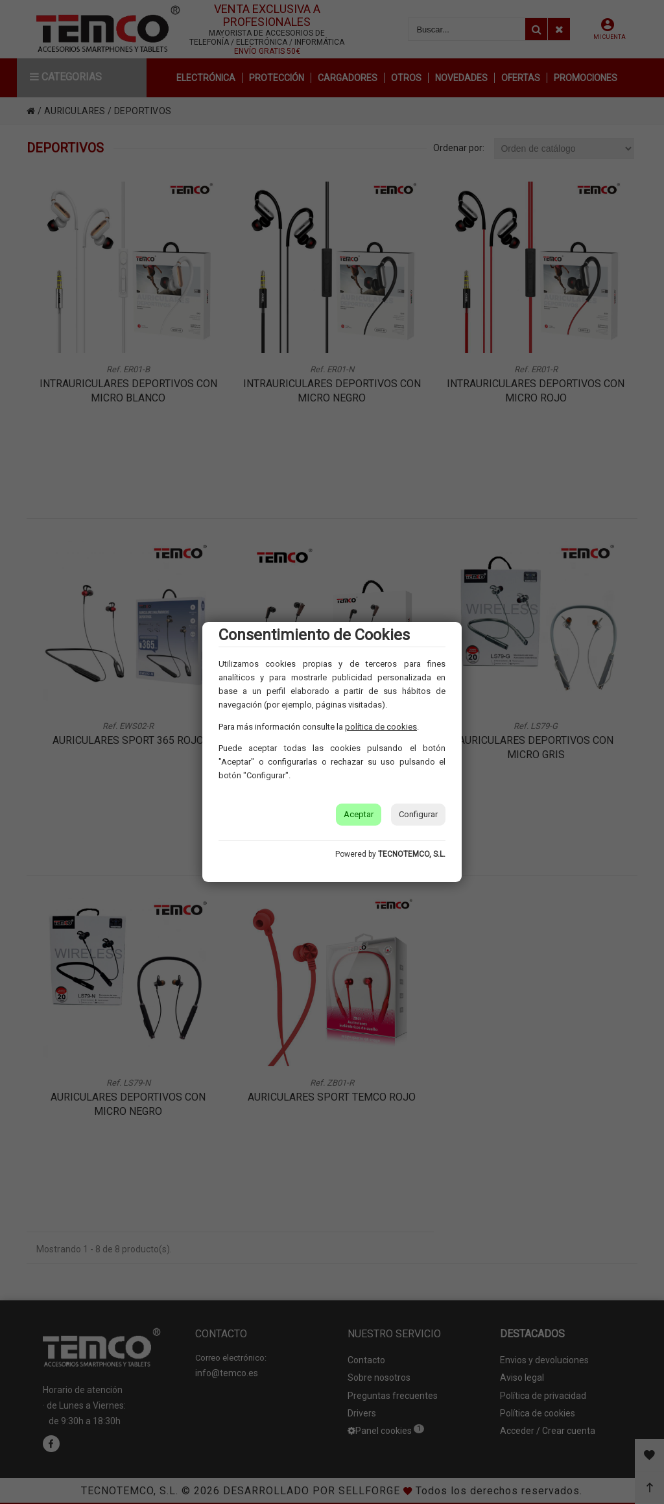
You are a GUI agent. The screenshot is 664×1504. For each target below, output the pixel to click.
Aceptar (359, 814)
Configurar (418, 814)
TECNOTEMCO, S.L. (411, 854)
